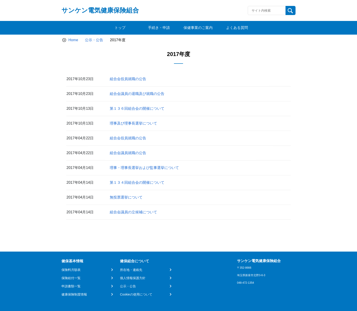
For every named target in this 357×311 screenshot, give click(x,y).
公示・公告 (94, 40)
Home (73, 40)
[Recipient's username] (267, 10)
